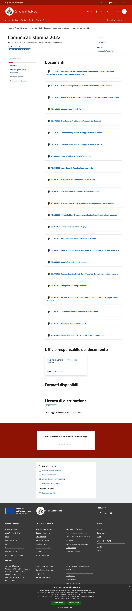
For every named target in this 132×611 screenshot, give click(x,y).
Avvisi (99, 536)
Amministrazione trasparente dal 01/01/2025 (78, 567)
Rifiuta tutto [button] (74, 603)
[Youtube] (106, 11)
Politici (7, 544)
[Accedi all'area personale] (116, 3)
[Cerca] (124, 11)
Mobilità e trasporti (42, 555)
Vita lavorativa (41, 536)
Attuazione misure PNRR (14, 555)
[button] (66, 607)
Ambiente (69, 540)
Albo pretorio (70, 579)
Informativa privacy (73, 583)
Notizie (99, 529)
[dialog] (66, 597)
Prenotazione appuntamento (46, 566)
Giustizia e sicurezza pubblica (76, 533)
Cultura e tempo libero (44, 533)
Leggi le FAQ (40, 573)
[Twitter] (101, 11)
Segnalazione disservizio (44, 570)
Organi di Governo (11, 529)
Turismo (38, 551)
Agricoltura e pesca (73, 551)
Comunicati (101, 533)
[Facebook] (95, 11)
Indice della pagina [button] (16, 59)
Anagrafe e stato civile (44, 529)
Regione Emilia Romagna (14, 2)
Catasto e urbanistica (43, 548)
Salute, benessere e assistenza (77, 544)
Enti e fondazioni (11, 540)
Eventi (99, 550)
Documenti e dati (36, 28)
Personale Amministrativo (14, 548)
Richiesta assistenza (43, 577)
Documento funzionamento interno (56, 28)
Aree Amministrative (12, 533)
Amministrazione (21, 28)
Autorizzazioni (71, 547)
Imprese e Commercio (43, 540)
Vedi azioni (102, 42)
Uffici (7, 536)
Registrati (103, 3)
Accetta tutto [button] (58, 603)
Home (10, 28)
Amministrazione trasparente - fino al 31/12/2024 (79, 574)
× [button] (129, 586)
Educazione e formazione (75, 529)
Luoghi (99, 547)
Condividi (102, 38)
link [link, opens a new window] (78, 598)
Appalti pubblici (41, 544)
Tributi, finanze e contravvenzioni (78, 536)
